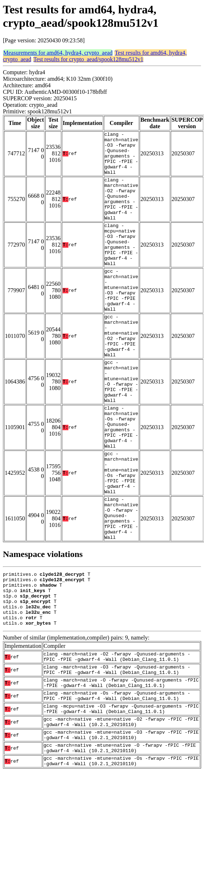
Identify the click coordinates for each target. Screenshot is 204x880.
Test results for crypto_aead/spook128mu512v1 (88, 59)
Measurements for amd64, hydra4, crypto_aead (57, 53)
